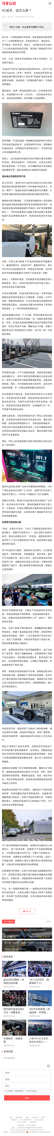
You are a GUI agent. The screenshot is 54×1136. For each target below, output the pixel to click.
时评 (11, 17)
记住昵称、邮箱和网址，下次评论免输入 (20, 1091)
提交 (27, 1098)
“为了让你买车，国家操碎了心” (39, 981)
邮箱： (8, 1079)
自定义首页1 (38, 1120)
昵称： (8, 1073)
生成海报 (8, 922)
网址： (8, 1086)
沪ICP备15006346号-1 (18, 1132)
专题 (10, 1117)
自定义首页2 (22, 1122)
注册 (27, 1117)
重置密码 (33, 1122)
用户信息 (35, 1117)
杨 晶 (4, 17)
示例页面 (13, 1120)
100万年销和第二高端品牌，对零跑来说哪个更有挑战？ (39, 1011)
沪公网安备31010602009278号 (39, 1132)
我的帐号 (19, 1117)
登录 (43, 1117)
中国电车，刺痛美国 (13, 1040)
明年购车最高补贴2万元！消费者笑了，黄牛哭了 (13, 1011)
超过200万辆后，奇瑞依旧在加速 (13, 981)
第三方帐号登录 (25, 1120)
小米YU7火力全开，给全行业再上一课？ (40, 1040)
